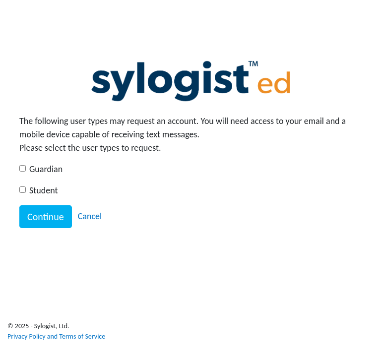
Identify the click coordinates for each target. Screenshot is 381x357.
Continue (45, 217)
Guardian (46, 169)
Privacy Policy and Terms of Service (56, 336)
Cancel (90, 216)
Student (43, 190)
